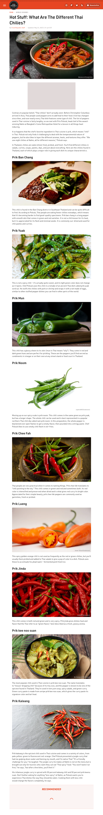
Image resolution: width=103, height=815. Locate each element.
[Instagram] (66, 5)
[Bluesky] (77, 5)
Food (11, 12)
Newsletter (93, 5)
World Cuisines (22, 12)
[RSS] (82, 5)
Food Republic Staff (18, 28)
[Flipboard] (71, 5)
